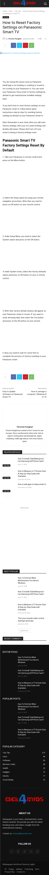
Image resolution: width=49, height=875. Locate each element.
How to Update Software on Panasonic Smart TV (13, 394)
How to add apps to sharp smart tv (32, 484)
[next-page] (8, 496)
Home (5, 11)
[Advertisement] (24, 533)
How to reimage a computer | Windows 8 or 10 (36, 394)
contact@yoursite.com (22, 833)
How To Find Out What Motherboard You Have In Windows (28, 580)
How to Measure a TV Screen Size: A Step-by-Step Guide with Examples (32, 473)
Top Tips (18, 11)
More (11, 11)
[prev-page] (4, 496)
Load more (24, 631)
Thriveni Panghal (15, 39)
